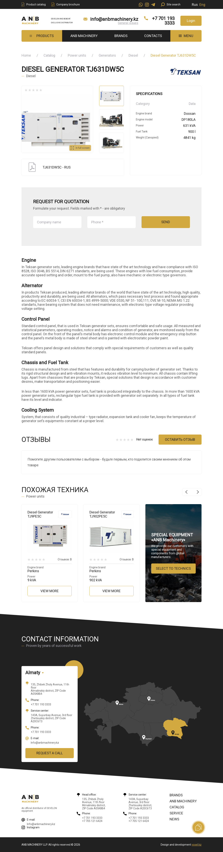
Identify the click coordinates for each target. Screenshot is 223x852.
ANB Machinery (84, 36)
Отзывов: (65, 559)
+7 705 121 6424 (92, 821)
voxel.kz (197, 844)
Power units (77, 55)
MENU (186, 36)
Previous (186, 492)
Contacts (153, 36)
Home (26, 55)
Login (191, 21)
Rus (195, 5)
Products (42, 36)
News (174, 819)
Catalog (49, 55)
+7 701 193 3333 (163, 20)
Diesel (133, 55)
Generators (107, 55)
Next (197, 492)
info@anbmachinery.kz (114, 19)
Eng (202, 5)
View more (49, 591)
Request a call (49, 753)
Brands (121, 36)
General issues (128, 23)
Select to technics (173, 568)
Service (176, 813)
